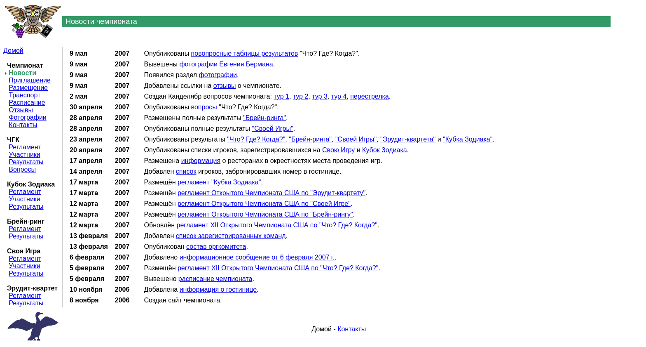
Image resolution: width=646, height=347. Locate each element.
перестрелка (369, 96)
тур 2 (301, 96)
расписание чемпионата (215, 278)
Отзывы (21, 109)
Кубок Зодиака (384, 149)
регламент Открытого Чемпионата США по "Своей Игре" (264, 203)
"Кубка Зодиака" (467, 139)
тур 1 (281, 96)
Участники (24, 154)
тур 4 (339, 96)
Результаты (26, 161)
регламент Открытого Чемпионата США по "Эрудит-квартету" (271, 192)
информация (200, 160)
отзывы (224, 85)
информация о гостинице (218, 289)
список (186, 171)
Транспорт (24, 95)
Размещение (28, 87)
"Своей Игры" (272, 128)
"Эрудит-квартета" (407, 139)
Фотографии (27, 117)
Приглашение (29, 80)
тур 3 (320, 96)
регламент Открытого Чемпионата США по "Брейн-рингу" (265, 214)
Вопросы (22, 169)
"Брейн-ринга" (264, 117)
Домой (13, 50)
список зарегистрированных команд (231, 235)
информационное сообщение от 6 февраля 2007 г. (257, 257)
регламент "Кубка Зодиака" (219, 182)
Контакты (23, 124)
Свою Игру (338, 149)
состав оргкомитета (216, 246)
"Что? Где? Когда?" (256, 139)
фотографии (218, 74)
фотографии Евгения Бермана (226, 64)
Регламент (25, 147)
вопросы (204, 107)
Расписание (27, 102)
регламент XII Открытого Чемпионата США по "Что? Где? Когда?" (277, 225)
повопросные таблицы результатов (244, 53)
